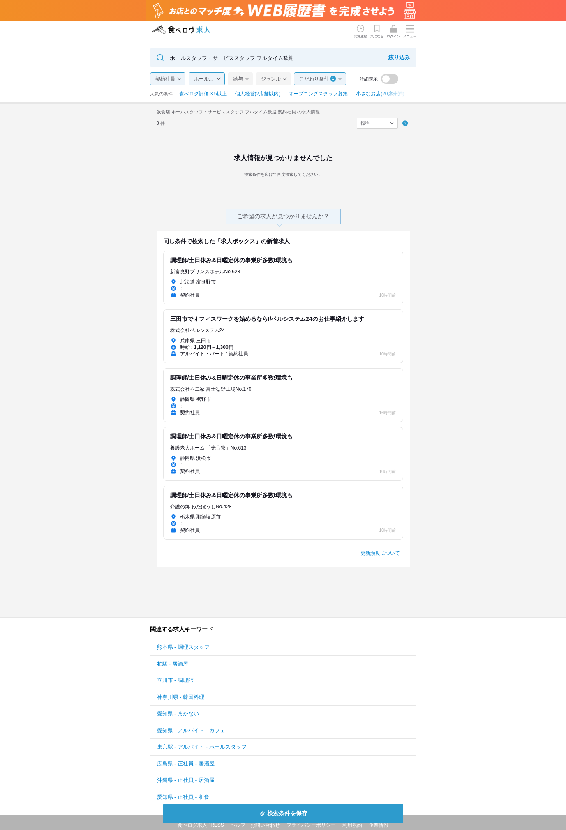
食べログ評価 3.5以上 (203, 94)
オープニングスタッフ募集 (318, 94)
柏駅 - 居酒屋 (173, 664)
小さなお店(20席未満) (380, 94)
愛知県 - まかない (178, 713)
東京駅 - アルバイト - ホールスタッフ (202, 747)
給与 (238, 79)
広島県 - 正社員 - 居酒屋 (186, 764)
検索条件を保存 (287, 813)
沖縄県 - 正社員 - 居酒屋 (186, 780)
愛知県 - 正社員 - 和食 (183, 797)
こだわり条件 (317, 79)
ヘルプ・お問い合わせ (255, 825)
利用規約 (352, 825)
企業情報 (378, 825)
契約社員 (165, 79)
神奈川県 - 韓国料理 (181, 697)
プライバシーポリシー (311, 825)
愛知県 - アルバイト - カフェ (191, 730)
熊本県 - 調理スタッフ (183, 647)
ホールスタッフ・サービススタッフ (209, 79)
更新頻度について (380, 553)
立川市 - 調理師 (175, 680)
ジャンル (271, 79)
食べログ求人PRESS (201, 825)
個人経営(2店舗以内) (258, 94)
